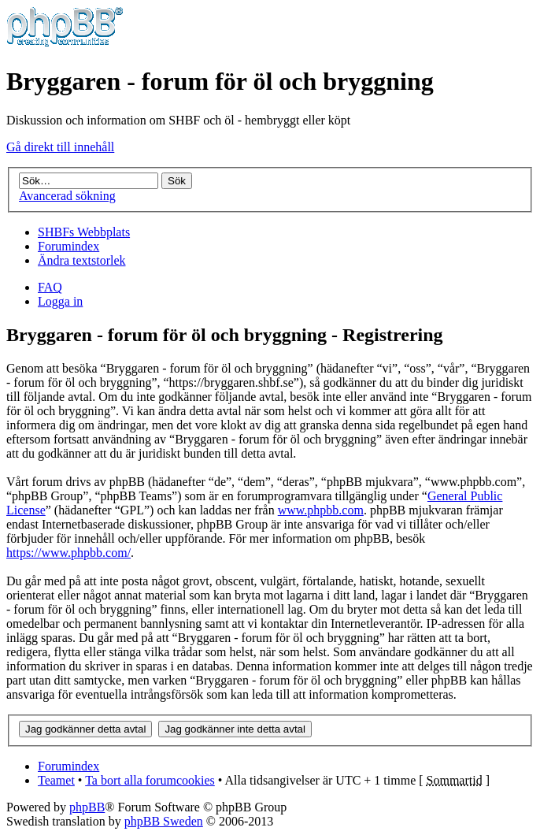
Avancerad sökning (67, 195)
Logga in (60, 301)
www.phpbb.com (321, 510)
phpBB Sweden (163, 821)
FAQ (50, 287)
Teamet (56, 780)
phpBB (87, 807)
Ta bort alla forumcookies (150, 780)
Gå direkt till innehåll (60, 147)
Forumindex (68, 246)
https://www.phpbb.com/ (68, 552)
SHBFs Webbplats (84, 232)
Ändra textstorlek (82, 260)
